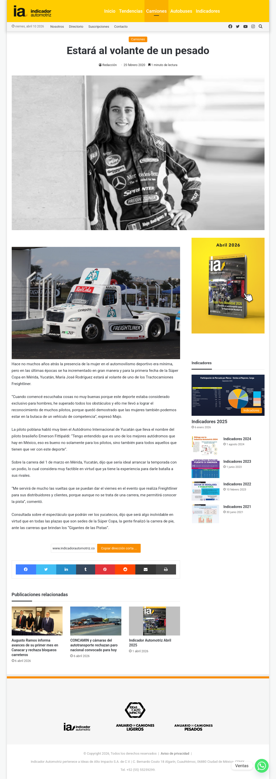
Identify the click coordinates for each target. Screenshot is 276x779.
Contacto (121, 26)
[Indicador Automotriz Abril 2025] (154, 621)
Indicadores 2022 (237, 484)
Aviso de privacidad (175, 753)
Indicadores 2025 (209, 421)
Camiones (156, 11)
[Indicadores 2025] (228, 395)
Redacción (110, 65)
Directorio (76, 26)
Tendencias (131, 11)
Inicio (109, 11)
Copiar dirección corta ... (119, 548)
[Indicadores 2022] (206, 491)
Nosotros (57, 26)
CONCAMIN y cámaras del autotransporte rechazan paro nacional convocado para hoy (94, 645)
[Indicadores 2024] (206, 445)
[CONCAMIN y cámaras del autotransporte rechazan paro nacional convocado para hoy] (95, 621)
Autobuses (181, 11)
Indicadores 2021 (237, 507)
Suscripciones (98, 26)
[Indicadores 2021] (206, 513)
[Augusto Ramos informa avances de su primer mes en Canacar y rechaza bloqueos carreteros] (37, 621)
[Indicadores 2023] (206, 468)
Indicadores (208, 11)
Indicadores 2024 (237, 439)
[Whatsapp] (262, 766)
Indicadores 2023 (237, 461)
